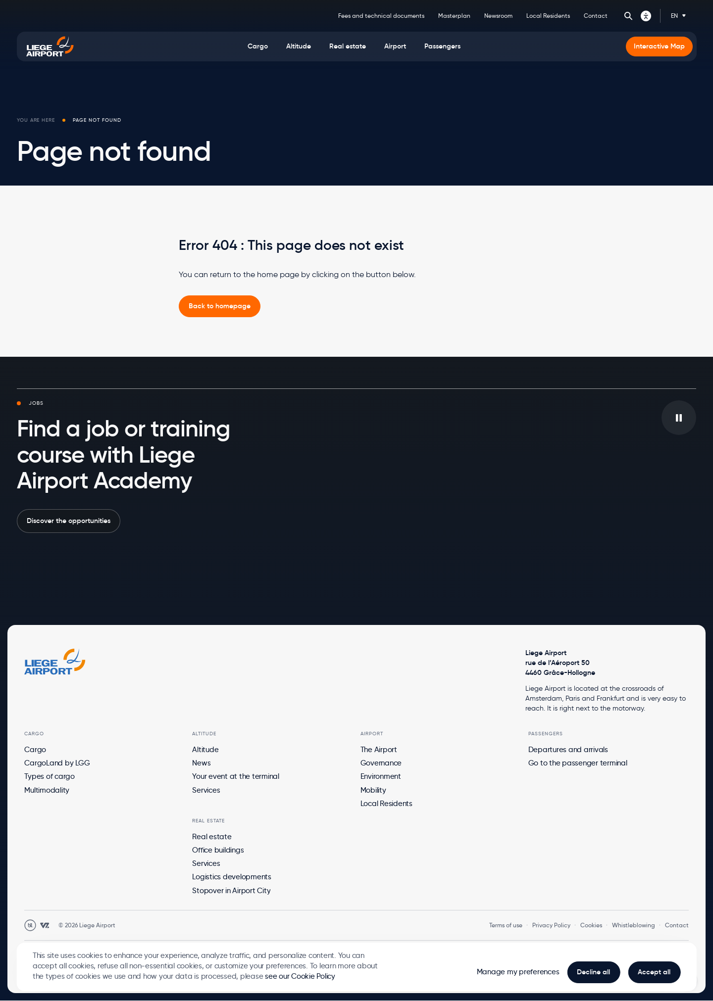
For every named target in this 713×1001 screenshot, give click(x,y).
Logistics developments (231, 876)
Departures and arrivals (568, 749)
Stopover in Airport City (231, 890)
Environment (380, 776)
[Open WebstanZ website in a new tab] (45, 925)
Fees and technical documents (381, 15)
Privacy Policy (551, 925)
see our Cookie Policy (300, 976)
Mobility (373, 790)
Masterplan (454, 15)
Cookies (591, 925)
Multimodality (46, 790)
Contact (596, 15)
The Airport (378, 749)
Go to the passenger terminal (577, 763)
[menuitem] (258, 46)
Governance (381, 763)
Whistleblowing (633, 925)
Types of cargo (49, 776)
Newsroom (498, 15)
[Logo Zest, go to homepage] (54, 661)
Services (206, 790)
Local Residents (548, 15)
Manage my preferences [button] (518, 971)
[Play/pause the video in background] (679, 417)
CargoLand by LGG (57, 763)
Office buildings (218, 850)
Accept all (654, 972)
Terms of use (505, 925)
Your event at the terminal (235, 776)
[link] (219, 306)
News (201, 763)
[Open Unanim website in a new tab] (30, 925)
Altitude (205, 749)
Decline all (593, 972)
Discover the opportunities (68, 521)
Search (628, 16)
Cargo (35, 749)
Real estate (211, 836)
